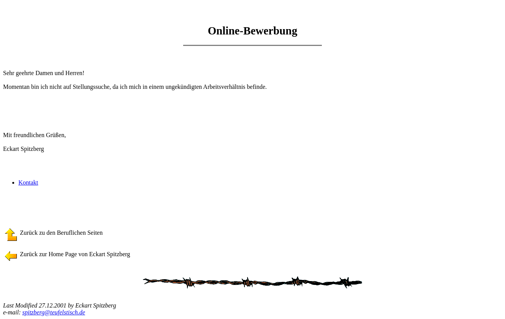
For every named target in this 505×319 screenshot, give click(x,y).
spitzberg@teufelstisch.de (53, 312)
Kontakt (28, 182)
